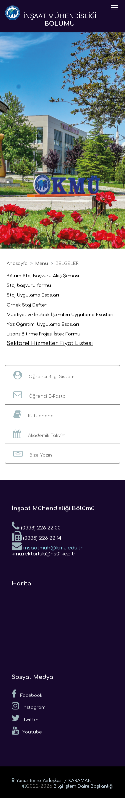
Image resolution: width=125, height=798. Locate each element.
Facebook (27, 694)
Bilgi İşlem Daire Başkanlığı (83, 786)
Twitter (25, 718)
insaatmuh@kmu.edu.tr (47, 546)
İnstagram (29, 705)
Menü (41, 263)
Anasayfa (17, 263)
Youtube (27, 730)
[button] (62, 375)
